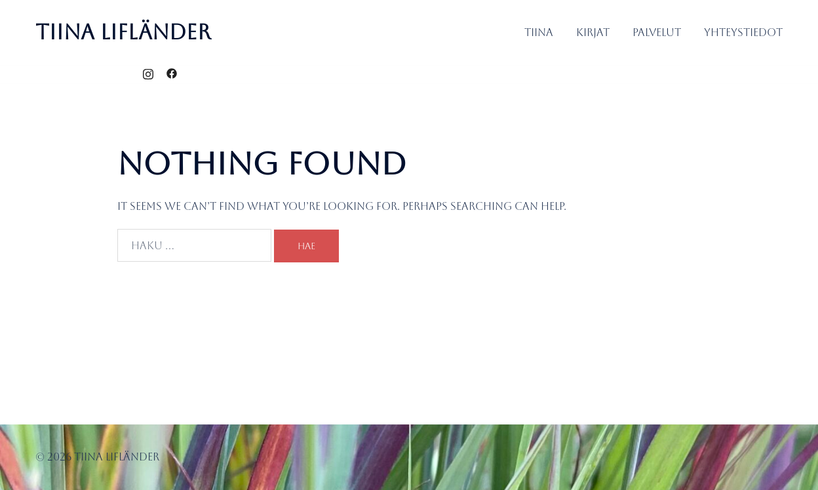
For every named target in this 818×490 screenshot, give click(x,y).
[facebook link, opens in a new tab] (171, 74)
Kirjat (593, 32)
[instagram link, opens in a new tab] (148, 74)
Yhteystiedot (743, 32)
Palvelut (657, 32)
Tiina (538, 32)
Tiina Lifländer (123, 32)
